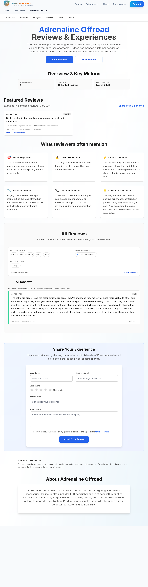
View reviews (59, 59)
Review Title (35, 396)
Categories (92, 4)
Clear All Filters (131, 272)
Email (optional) (82, 373)
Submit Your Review (74, 439)
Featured (24, 17)
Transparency (119, 4)
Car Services (19, 11)
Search (78, 4)
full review (37, 129)
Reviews (49, 17)
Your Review (35, 409)
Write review (89, 59)
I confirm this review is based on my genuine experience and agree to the (71, 432)
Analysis (37, 17)
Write (61, 17)
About (106, 4)
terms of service (102, 432)
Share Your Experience (131, 105)
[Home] (19, 4)
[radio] (32, 390)
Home (6, 11)
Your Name (35, 373)
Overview (10, 17)
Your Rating (35, 386)
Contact (137, 4)
